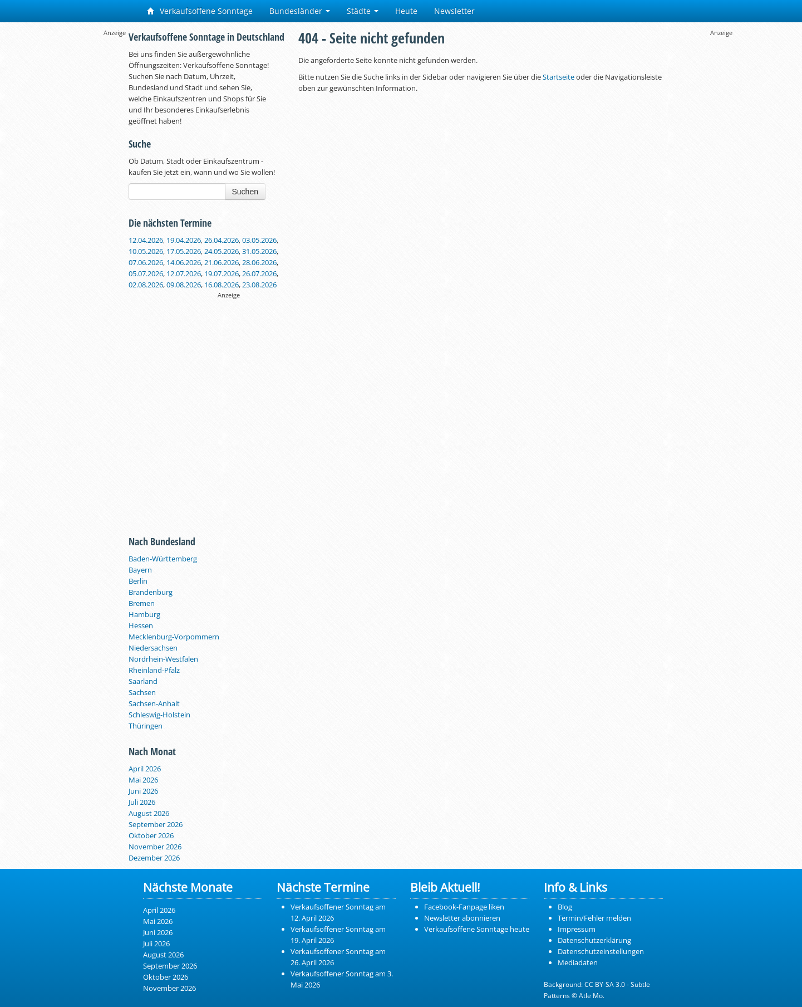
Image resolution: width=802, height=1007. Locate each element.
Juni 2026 (143, 791)
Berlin (138, 581)
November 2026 (155, 847)
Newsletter (454, 11)
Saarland (143, 681)
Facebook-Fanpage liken (464, 907)
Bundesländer (299, 11)
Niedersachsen (153, 648)
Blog (565, 907)
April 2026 (145, 769)
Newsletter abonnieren (462, 918)
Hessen (141, 625)
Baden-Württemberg (163, 559)
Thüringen (146, 726)
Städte (362, 11)
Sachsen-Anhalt (154, 703)
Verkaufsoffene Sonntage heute (476, 929)
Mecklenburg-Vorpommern (174, 637)
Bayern (140, 570)
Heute (406, 11)
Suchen (245, 191)
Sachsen (142, 692)
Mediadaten (578, 962)
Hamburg (144, 614)
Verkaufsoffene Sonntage (200, 11)
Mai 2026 (143, 780)
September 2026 (156, 824)
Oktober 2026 (151, 835)
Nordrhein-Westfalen (163, 659)
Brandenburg (151, 592)
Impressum (577, 929)
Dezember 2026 (154, 858)
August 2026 (149, 813)
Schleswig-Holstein (159, 715)
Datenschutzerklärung (594, 940)
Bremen (142, 603)
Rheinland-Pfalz (154, 670)
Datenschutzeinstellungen (601, 951)
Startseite (558, 77)
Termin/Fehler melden (594, 918)
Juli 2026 (142, 802)
